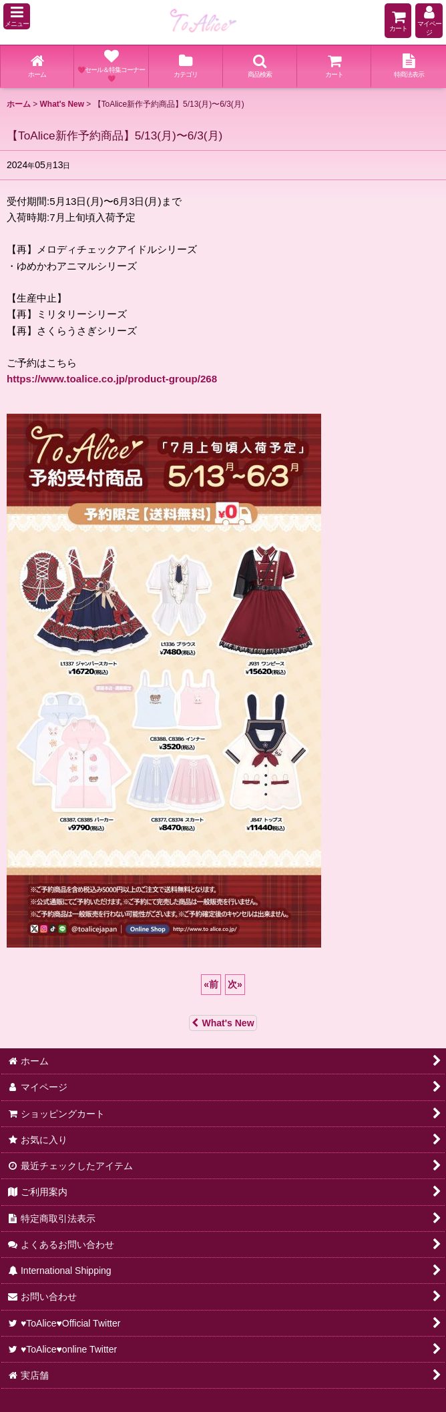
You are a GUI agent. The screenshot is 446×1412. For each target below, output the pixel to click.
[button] (16, 16)
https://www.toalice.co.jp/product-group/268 (112, 378)
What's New (223, 1023)
